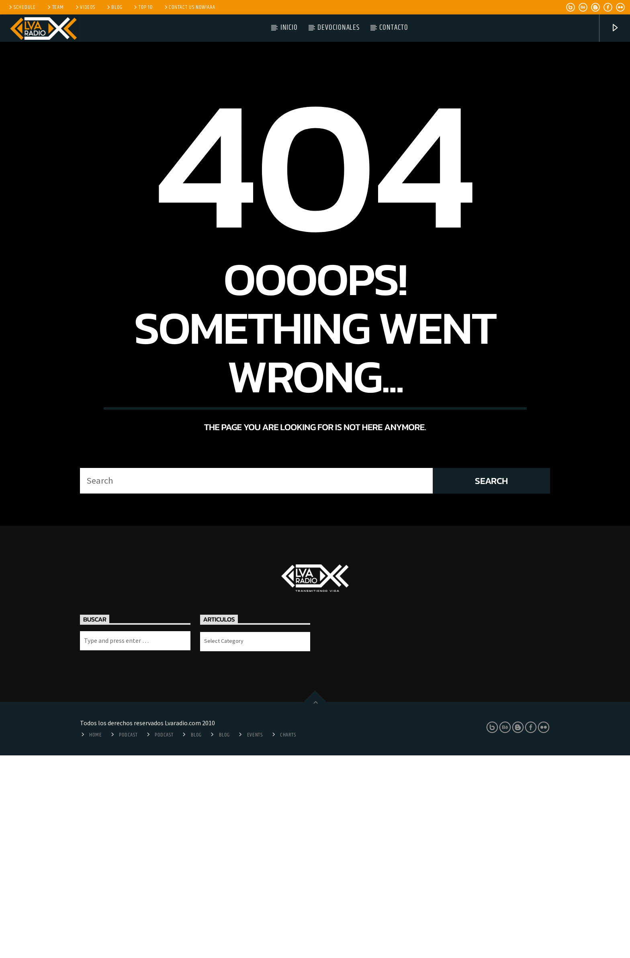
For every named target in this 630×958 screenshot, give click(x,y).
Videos (84, 7)
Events (255, 937)
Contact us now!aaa (189, 7)
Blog (114, 7)
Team (55, 7)
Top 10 (142, 7)
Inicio (289, 27)
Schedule (22, 7)
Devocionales (338, 27)
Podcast (128, 937)
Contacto (393, 27)
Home (95, 937)
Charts (288, 937)
